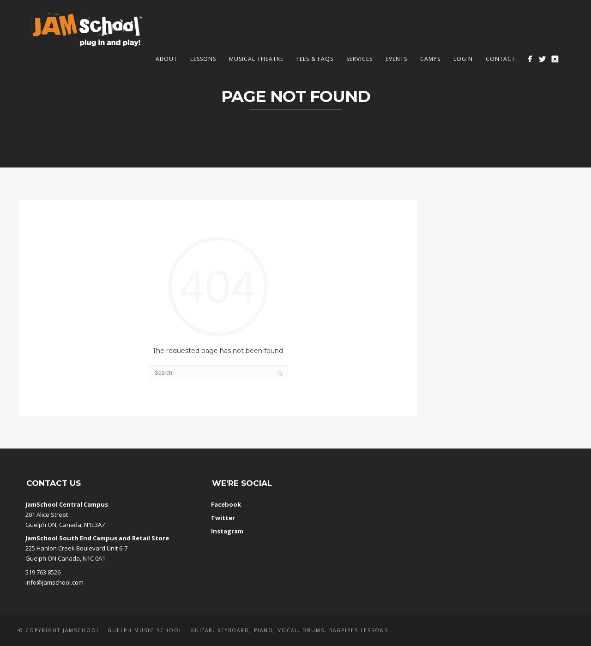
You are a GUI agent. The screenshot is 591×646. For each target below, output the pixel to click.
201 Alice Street (46, 514)
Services (359, 59)
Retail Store (150, 538)
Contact (500, 59)
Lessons (203, 59)
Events (396, 59)
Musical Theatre (256, 59)
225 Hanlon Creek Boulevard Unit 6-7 (76, 548)
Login (463, 59)
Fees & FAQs (314, 59)
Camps (430, 59)
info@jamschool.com (54, 582)
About (166, 59)
